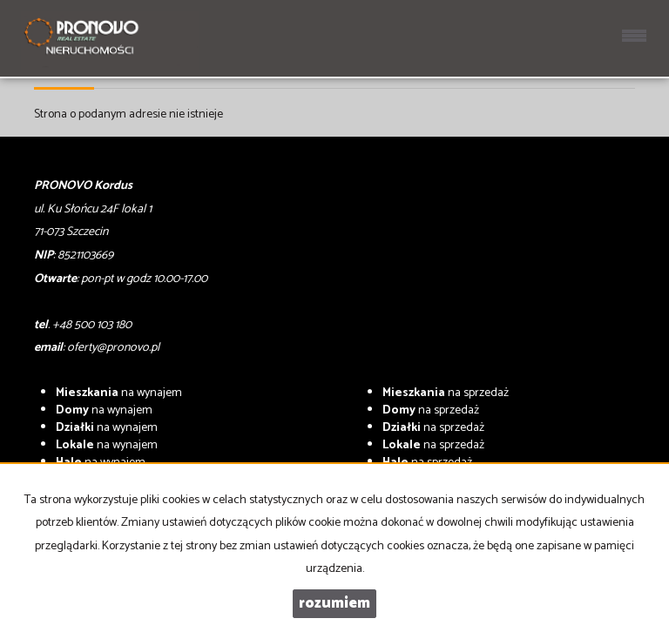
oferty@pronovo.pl (113, 348)
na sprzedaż (445, 393)
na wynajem (119, 393)
